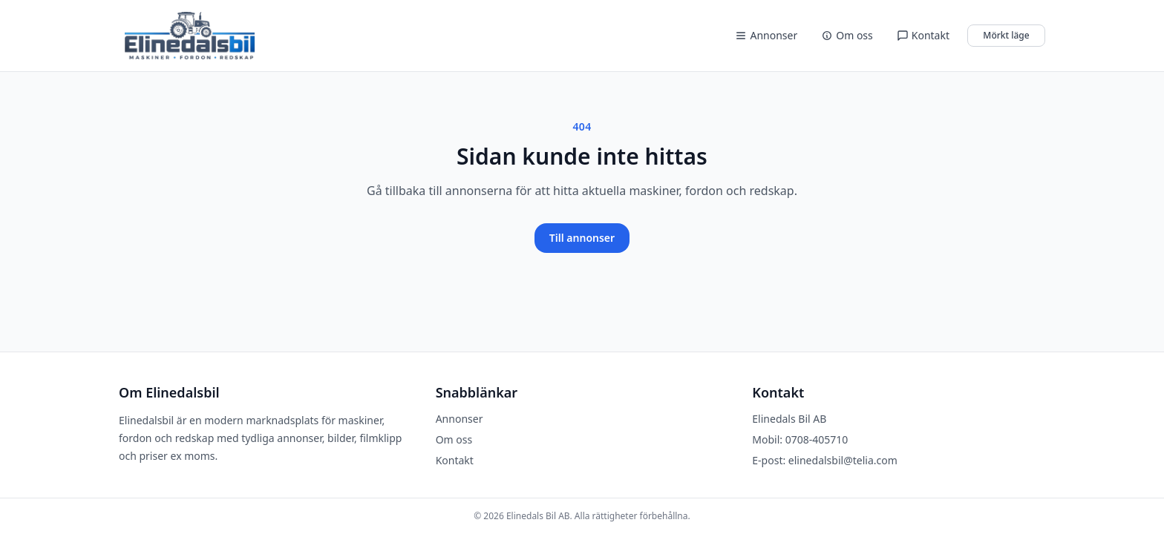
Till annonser (582, 238)
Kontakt (923, 35)
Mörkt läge (1006, 35)
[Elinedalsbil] (190, 35)
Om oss (847, 35)
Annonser (766, 35)
